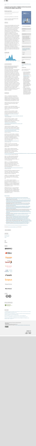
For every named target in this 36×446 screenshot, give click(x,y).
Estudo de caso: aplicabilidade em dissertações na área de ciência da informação (15, 316)
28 (23, 225)
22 (18, 225)
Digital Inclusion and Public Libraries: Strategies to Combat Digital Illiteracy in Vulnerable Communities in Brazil (17, 216)
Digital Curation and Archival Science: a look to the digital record (21, 203)
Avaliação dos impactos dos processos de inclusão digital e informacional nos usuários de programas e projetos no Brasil (17, 198)
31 (25, 225)
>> (27, 225)
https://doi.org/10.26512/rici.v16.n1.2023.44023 (12, 16)
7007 (25, 315)
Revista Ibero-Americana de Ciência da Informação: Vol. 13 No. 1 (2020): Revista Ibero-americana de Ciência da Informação (18, 202)
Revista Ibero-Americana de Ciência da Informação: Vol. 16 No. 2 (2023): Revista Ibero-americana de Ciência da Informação (18, 211)
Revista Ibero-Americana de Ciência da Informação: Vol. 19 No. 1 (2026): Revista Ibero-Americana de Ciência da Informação (18, 221)
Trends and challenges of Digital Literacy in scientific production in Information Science (18, 221)
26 (21, 225)
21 (17, 225)
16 (13, 225)
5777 (13, 318)
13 (11, 225)
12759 (16, 312)
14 (12, 225)
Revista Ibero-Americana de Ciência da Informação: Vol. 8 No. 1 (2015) (21, 219)
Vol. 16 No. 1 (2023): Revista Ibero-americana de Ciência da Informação (26, 49)
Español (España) (7, 236)
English (5, 237)
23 (19, 225)
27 (22, 225)
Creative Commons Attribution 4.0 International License (26, 64)
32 (26, 225)
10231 (17, 314)
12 (10, 225)
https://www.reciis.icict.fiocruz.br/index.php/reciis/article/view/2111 (14, 167)
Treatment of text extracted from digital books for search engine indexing (16, 210)
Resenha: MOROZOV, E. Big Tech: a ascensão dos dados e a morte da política (14, 315)
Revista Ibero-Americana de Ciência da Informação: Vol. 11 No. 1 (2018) (18, 223)
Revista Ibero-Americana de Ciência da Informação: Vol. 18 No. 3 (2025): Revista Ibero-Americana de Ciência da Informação (17, 217)
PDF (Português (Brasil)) (26, 26)
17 (14, 225)
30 (24, 225)
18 (15, 225)
